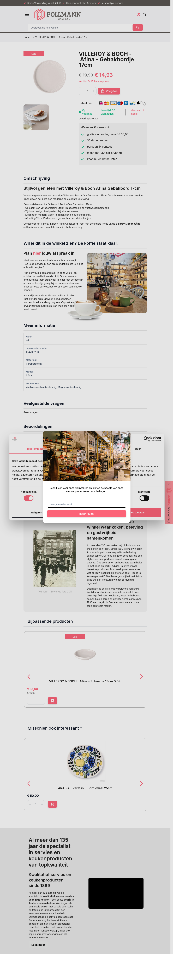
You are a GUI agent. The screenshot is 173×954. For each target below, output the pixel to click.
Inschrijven (86, 513)
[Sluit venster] (123, 438)
